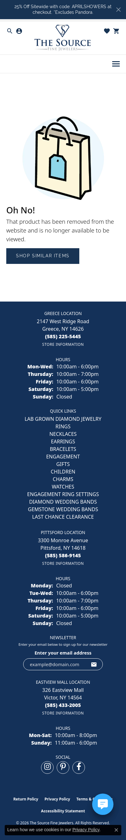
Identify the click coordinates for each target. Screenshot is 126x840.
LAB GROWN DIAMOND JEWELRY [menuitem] (62, 418)
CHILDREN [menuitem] (63, 471)
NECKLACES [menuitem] (62, 434)
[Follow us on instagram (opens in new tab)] (47, 767)
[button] (9, 31)
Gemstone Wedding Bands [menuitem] (63, 509)
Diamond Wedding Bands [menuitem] (63, 501)
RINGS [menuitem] (63, 426)
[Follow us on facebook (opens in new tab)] (78, 767)
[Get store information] (63, 344)
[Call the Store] (63, 336)
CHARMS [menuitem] (63, 479)
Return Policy (25, 799)
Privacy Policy (57, 799)
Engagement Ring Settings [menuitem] (63, 494)
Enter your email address (63, 653)
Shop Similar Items (43, 255)
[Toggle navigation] (116, 64)
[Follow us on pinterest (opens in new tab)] (63, 767)
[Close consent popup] (116, 830)
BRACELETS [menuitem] (63, 449)
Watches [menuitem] (63, 486)
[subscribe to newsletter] (94, 664)
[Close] (118, 9)
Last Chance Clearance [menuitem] (63, 516)
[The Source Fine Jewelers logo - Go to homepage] (63, 38)
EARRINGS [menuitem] (63, 441)
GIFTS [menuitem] (63, 464)
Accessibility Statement (63, 811)
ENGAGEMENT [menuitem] (63, 456)
